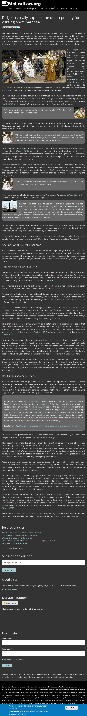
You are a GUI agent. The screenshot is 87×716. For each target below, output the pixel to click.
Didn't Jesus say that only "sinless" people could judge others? (28, 540)
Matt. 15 (29, 513)
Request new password (14, 659)
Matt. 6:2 (72, 195)
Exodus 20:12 (22, 151)
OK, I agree (71, 708)
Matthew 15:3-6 (52, 258)
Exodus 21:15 (7, 334)
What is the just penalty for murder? (17, 538)
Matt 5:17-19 (51, 217)
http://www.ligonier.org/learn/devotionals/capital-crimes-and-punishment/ (47, 426)
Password (7, 649)
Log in (4, 548)
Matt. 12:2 (69, 101)
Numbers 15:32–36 (37, 407)
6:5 (78, 195)
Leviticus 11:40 (49, 299)
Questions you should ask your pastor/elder (20, 535)
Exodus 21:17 (39, 332)
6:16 (83, 195)
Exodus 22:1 (8, 310)
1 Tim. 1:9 (30, 159)
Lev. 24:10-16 (7, 464)
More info (21, 714)
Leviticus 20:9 (8, 156)
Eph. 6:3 (48, 280)
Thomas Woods (10, 589)
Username (7, 638)
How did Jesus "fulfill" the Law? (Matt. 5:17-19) (21, 532)
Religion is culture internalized (15, 543)
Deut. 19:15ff (8, 508)
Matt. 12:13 (7, 104)
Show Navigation (3, 3)
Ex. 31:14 (8, 412)
